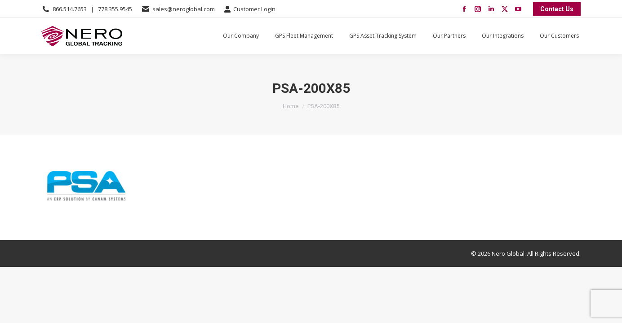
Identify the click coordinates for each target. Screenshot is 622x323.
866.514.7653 (70, 9)
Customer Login (249, 9)
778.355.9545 (115, 9)
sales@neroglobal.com (183, 9)
